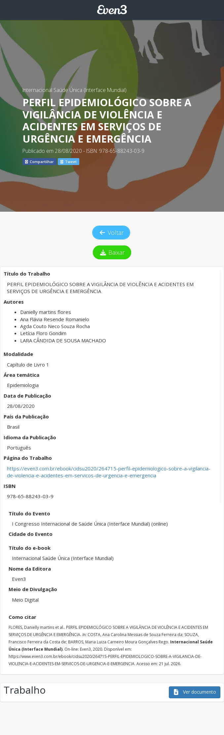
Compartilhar (39, 161)
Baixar (112, 252)
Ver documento (194, 692)
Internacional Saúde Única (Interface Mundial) (74, 90)
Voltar (111, 233)
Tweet (68, 161)
